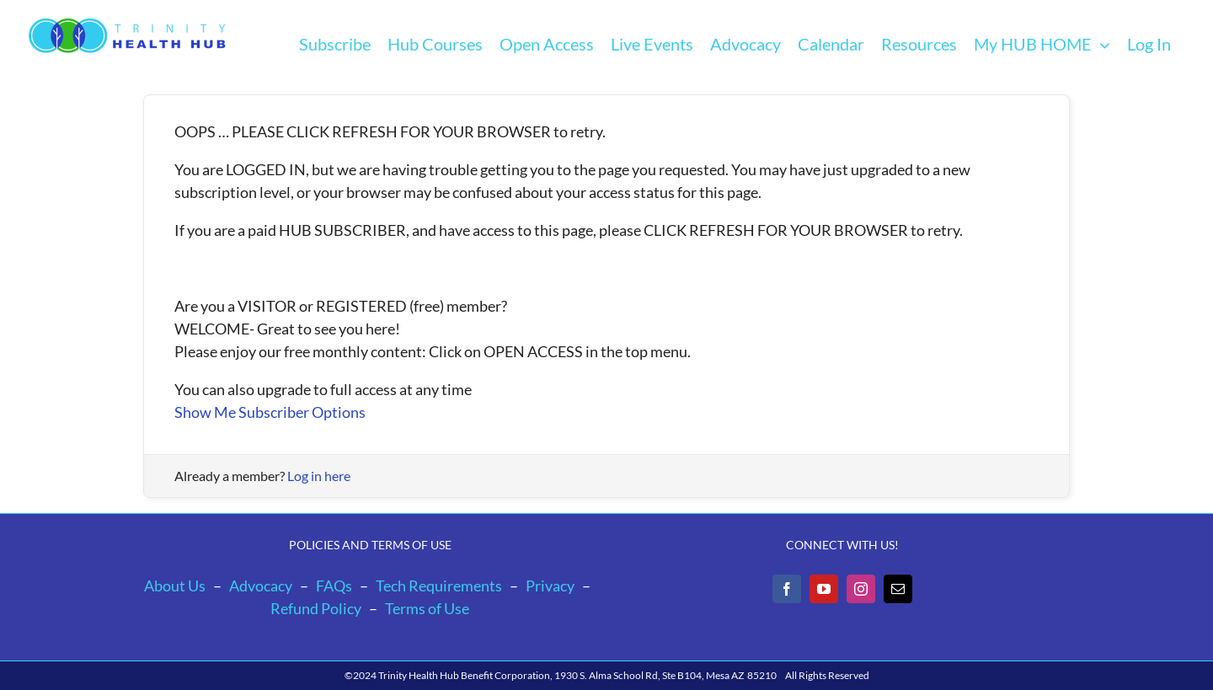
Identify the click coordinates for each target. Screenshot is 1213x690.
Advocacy (260, 585)
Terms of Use (427, 608)
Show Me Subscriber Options (270, 412)
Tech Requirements (439, 585)
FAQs (334, 585)
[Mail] (898, 589)
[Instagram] (861, 589)
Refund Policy (315, 608)
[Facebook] (786, 589)
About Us (175, 585)
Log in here (318, 476)
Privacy (550, 585)
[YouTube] (824, 589)
